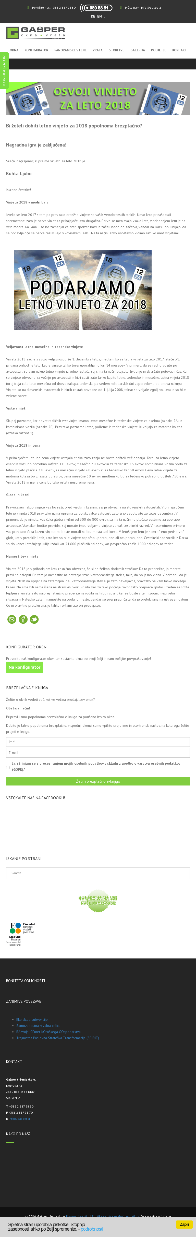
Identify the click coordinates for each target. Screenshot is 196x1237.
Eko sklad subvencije (32, 1019)
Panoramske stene (70, 50)
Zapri (184, 1224)
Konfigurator (36, 50)
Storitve (116, 50)
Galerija (137, 50)
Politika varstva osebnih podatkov (115, 1216)
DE (93, 16)
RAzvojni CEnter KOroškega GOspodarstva (48, 1031)
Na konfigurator (24, 667)
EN (100, 16)
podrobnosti (92, 1229)
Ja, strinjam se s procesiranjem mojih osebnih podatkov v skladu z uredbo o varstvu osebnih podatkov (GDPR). (96, 766)
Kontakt (179, 50)
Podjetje (158, 50)
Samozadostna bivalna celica (38, 1025)
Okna (14, 50)
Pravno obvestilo (78, 1216)
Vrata (98, 50)
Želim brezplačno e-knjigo (98, 781)
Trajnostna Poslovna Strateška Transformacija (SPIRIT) (57, 1038)
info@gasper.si (151, 7)
